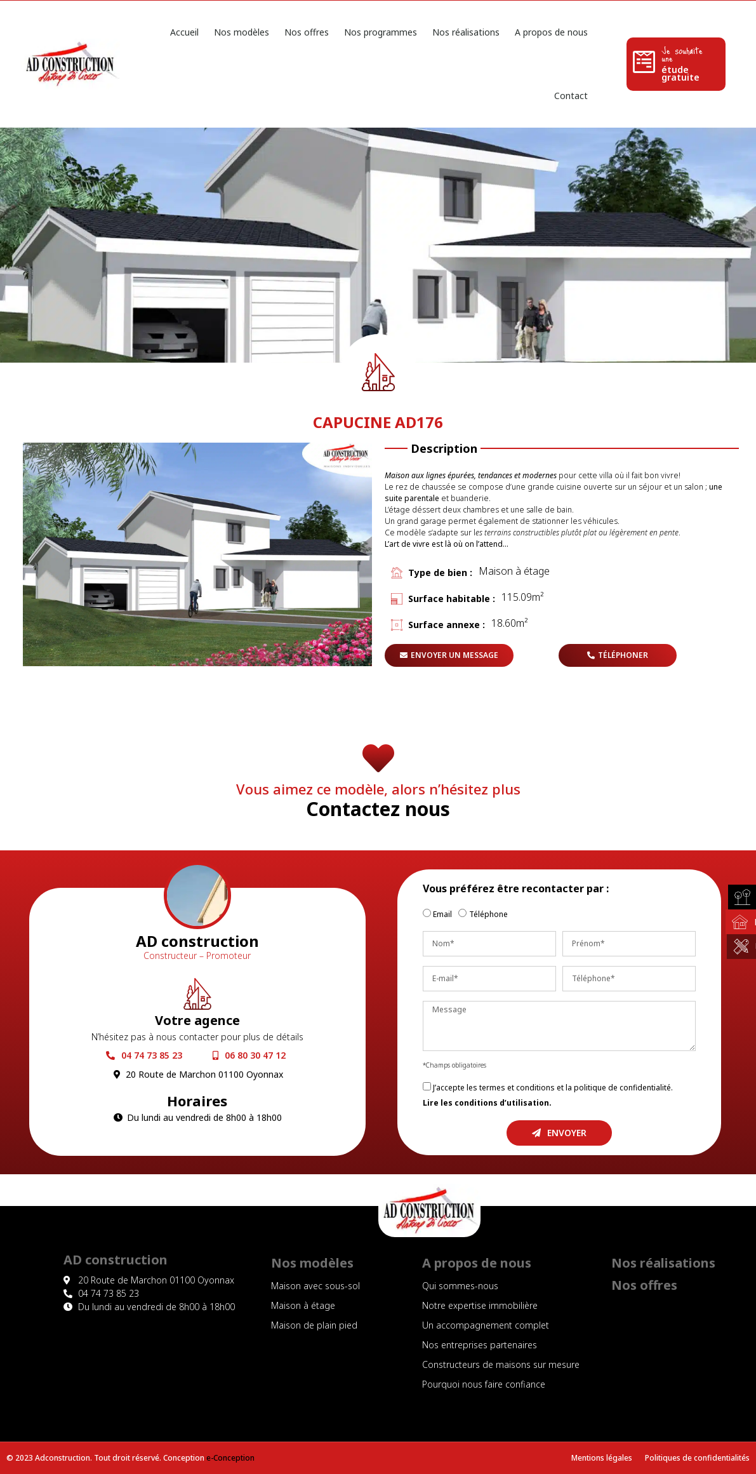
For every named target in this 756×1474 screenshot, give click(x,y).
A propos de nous (551, 32)
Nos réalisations (466, 32)
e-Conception (230, 1457)
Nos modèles (241, 32)
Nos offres (306, 32)
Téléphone (488, 914)
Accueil (184, 32)
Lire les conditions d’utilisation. (487, 1102)
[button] (449, 655)
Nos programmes (380, 32)
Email (442, 914)
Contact (571, 96)
